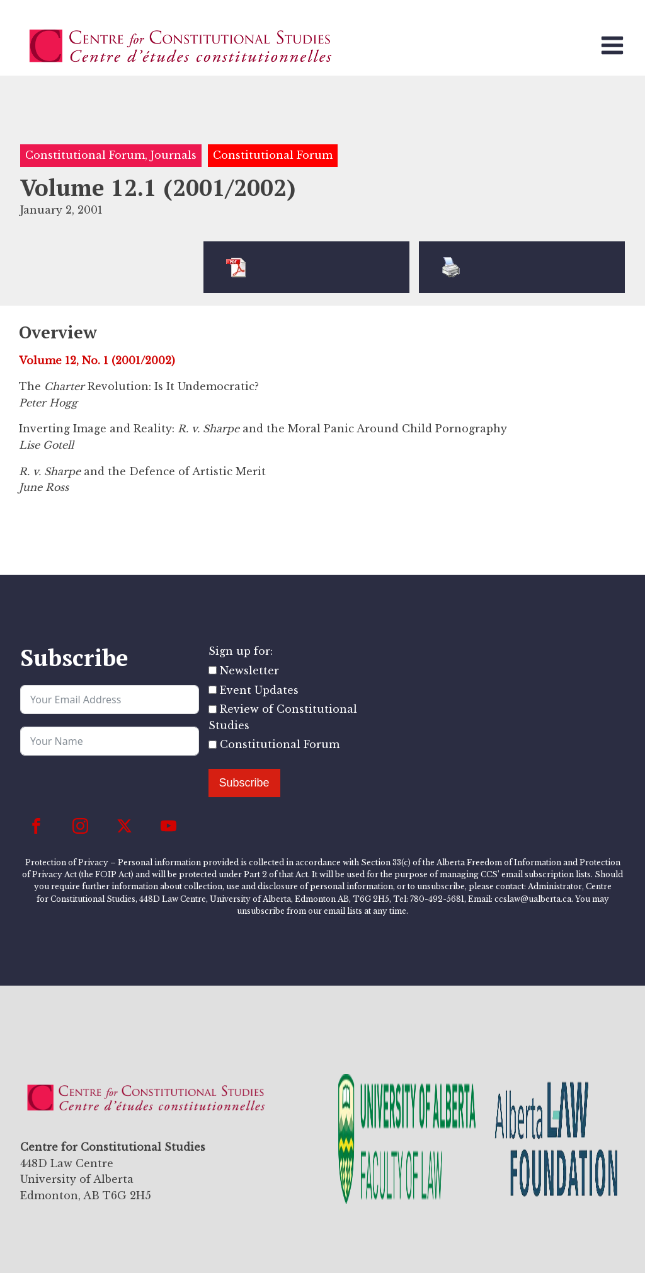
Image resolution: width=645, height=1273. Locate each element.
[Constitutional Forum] (212, 744)
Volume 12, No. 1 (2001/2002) (97, 360)
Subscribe (244, 782)
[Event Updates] (212, 690)
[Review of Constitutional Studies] (212, 709)
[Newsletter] (212, 670)
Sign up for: (240, 651)
